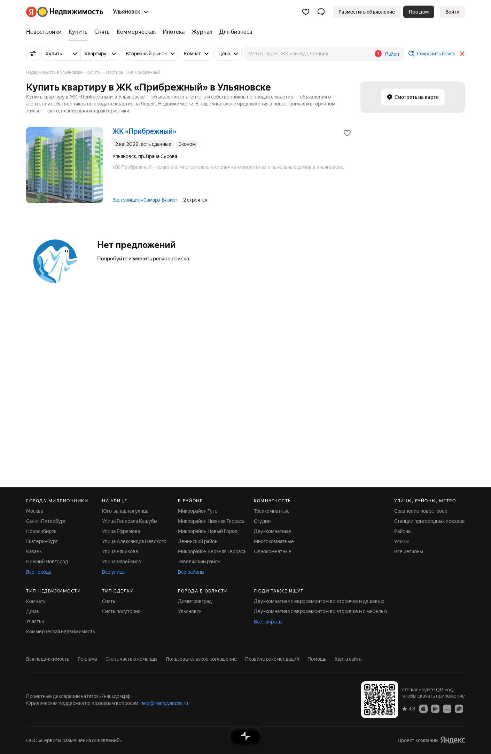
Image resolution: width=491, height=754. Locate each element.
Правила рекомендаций (272, 659)
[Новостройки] (45, 32)
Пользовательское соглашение (201, 659)
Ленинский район (198, 541)
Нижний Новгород (47, 561)
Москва (34, 511)
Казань (34, 551)
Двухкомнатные (272, 531)
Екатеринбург (42, 541)
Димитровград (195, 601)
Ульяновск (190, 611)
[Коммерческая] (136, 32)
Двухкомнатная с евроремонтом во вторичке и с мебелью (320, 611)
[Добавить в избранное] (347, 133)
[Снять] (102, 32)
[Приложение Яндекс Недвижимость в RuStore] (459, 708)
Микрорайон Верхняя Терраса (212, 551)
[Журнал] (202, 32)
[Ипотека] (173, 32)
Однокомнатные (272, 551)
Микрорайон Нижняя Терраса (211, 521)
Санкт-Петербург (46, 521)
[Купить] (78, 32)
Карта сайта (348, 659)
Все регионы (408, 551)
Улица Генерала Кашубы (129, 521)
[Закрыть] (462, 53)
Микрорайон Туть (198, 511)
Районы (403, 531)
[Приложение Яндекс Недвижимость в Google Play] (435, 708)
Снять (108, 601)
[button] (321, 12)
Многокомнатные (274, 541)
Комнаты (36, 601)
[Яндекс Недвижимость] (70, 12)
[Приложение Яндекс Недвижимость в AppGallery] (447, 708)
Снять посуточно (121, 611)
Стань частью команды (131, 659)
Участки (35, 621)
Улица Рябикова (120, 551)
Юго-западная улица (125, 511)
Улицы (401, 541)
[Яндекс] (31, 12)
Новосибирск (41, 531)
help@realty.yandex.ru (164, 703)
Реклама (87, 659)
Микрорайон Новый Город (207, 531)
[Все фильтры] (33, 54)
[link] (452, 12)
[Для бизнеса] (234, 32)
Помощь (316, 659)
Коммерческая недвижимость (60, 631)
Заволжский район (199, 561)
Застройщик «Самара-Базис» (145, 200)
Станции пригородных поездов (429, 521)
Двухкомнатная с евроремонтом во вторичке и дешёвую (319, 601)
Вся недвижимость (47, 659)
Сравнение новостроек (420, 511)
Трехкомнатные (272, 511)
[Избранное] (305, 12)
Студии (262, 521)
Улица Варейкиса (121, 561)
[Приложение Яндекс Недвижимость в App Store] (423, 708)
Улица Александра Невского (134, 541)
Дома (32, 611)
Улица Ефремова (121, 531)
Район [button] (392, 54)
